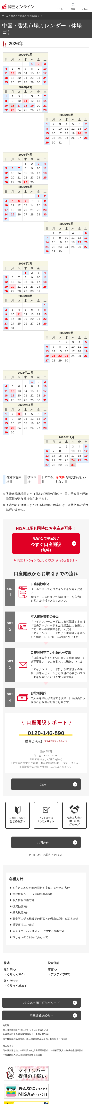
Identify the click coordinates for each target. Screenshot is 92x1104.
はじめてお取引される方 (47, 854)
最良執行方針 (21, 912)
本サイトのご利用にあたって (30, 937)
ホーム (5, 16)
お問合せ (43, 842)
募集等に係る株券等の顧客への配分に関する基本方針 (45, 918)
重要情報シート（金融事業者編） (33, 894)
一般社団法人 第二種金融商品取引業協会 (22, 1055)
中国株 (21, 16)
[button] (74, 815)
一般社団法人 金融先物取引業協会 (67, 1050)
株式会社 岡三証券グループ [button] (41, 1002)
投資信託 (53, 963)
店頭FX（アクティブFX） (60, 972)
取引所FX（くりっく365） (15, 972)
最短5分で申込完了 (46, 544)
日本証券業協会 (10, 1050)
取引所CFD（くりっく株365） (16, 983)
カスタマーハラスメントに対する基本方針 (38, 931)
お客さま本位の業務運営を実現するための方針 (41, 887)
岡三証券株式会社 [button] (41, 1015)
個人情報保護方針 (23, 900)
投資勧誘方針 (21, 906)
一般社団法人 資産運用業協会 (34, 1050)
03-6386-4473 (55, 741)
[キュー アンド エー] (45, 784)
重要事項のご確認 (23, 924)
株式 (13, 16)
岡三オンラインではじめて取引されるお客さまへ (47, 560)
